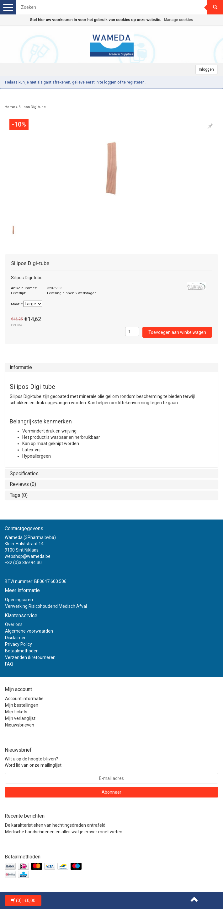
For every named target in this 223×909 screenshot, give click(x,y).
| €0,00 (23, 900)
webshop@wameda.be (27, 556)
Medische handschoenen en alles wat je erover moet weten (63, 831)
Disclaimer (15, 637)
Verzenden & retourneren (30, 657)
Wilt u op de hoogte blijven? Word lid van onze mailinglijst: (33, 762)
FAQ (9, 664)
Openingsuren (19, 599)
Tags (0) (19, 495)
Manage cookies (178, 20)
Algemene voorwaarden (29, 631)
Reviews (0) (23, 484)
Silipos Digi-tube (32, 107)
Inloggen (206, 69)
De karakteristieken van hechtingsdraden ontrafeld (55, 825)
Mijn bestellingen (21, 705)
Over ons (14, 624)
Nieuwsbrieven (19, 724)
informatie (21, 367)
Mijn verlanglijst (20, 718)
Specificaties (24, 473)
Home (10, 107)
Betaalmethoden (22, 650)
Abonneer (111, 792)
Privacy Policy (18, 644)
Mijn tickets (16, 711)
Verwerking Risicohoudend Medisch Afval (46, 606)
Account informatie (24, 698)
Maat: (16, 304)
